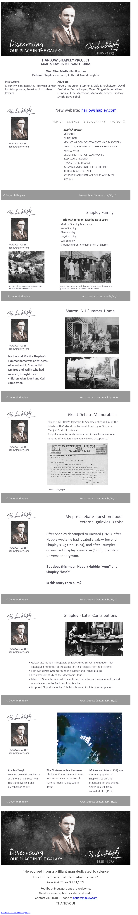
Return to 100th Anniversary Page (15, 912)
